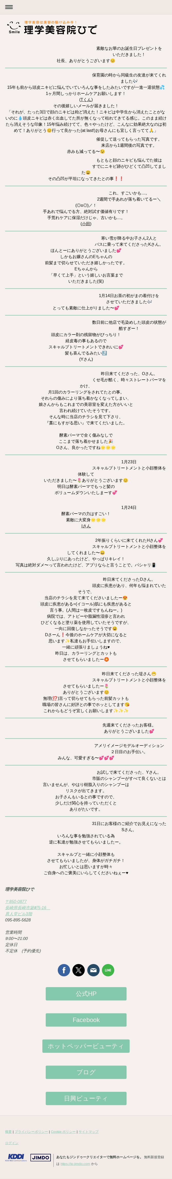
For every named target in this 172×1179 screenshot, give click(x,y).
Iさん (86, 526)
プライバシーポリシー (31, 1132)
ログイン (11, 1143)
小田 (86, 224)
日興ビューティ (86, 1098)
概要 (8, 1132)
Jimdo (28, 1158)
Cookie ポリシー (63, 1132)
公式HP (86, 993)
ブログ (86, 1072)
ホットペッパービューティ (86, 1046)
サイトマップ (89, 1132)
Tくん (86, 99)
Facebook (86, 1019)
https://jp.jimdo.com (75, 1164)
